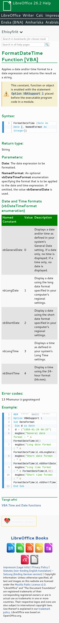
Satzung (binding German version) (22, 573)
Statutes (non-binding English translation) (27, 570)
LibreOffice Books (29, 537)
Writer (28, 15)
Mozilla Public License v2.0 (30, 584)
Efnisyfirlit (10, 31)
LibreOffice (11, 15)
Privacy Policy (40, 566)
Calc (39, 15)
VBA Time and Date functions (21, 505)
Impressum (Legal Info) (16, 566)
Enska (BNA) (12, 22)
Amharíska (34, 22)
